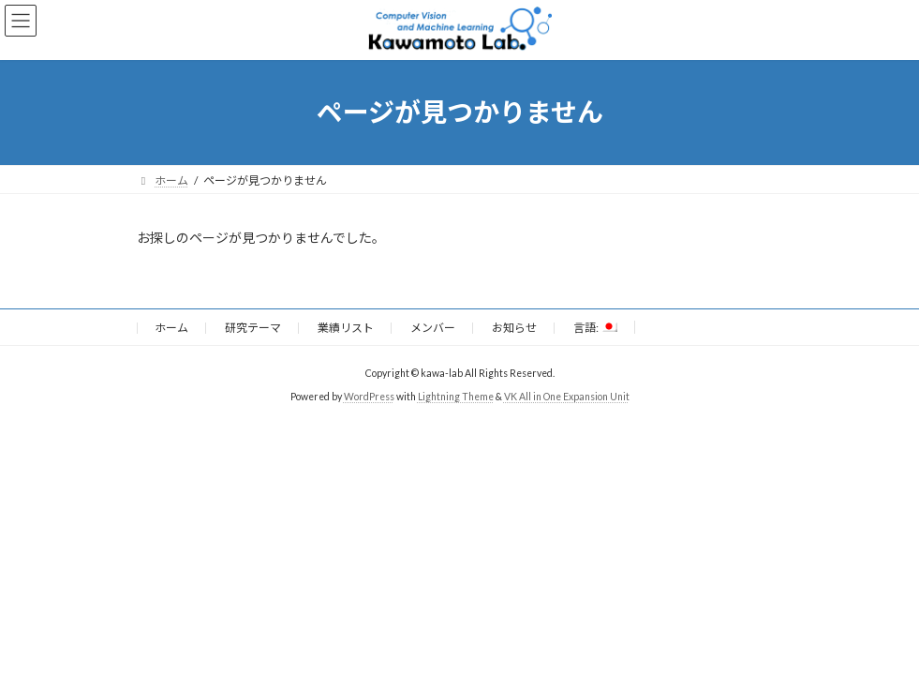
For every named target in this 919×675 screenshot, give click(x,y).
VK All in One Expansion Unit (567, 396)
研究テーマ (253, 328)
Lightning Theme (456, 396)
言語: (595, 328)
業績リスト (346, 328)
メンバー (432, 328)
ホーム (171, 328)
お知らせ (514, 328)
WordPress (369, 396)
